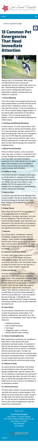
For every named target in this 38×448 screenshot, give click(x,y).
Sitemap (4, 438)
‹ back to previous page (12, 24)
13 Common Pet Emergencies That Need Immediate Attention (16, 41)
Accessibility (19, 426)
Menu (3, 16)
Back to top (19, 411)
